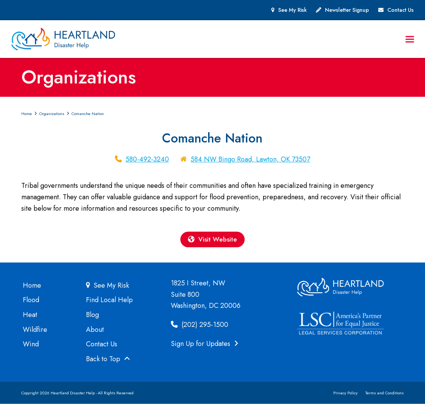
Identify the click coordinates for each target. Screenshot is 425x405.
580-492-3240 (147, 160)
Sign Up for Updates (204, 344)
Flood (31, 301)
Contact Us (400, 10)
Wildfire (35, 330)
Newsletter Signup (347, 10)
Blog (92, 315)
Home (32, 286)
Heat (30, 315)
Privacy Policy (345, 394)
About (95, 330)
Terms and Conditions (384, 394)
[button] (409, 39)
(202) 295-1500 (199, 326)
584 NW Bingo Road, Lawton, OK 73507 (250, 160)
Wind (31, 345)
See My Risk (292, 10)
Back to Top (108, 360)
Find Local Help (109, 301)
